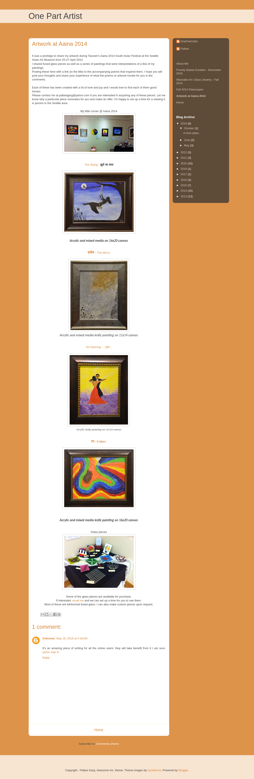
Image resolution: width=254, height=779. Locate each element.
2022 (184, 152)
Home (98, 730)
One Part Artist (55, 16)
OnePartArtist (189, 41)
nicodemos (154, 770)
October (189, 128)
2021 (184, 157)
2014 (184, 190)
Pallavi (185, 48)
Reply (46, 657)
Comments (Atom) (107, 743)
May (187, 145)
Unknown (49, 638)
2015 (184, 185)
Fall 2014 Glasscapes (189, 89)
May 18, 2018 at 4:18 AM (71, 638)
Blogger (183, 770)
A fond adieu (191, 133)
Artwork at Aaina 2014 (191, 96)
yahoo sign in (51, 652)
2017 (184, 174)
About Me (182, 63)
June (187, 140)
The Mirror (99, 252)
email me (78, 600)
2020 (184, 163)
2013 (184, 196)
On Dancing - (99, 347)
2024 (184, 123)
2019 (184, 168)
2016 (184, 179)
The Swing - (98, 164)
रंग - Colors (98, 441)
